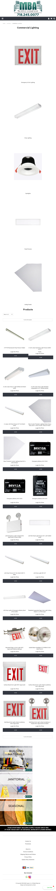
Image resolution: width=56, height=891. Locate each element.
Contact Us (28, 841)
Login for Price (14, 352)
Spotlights (28, 193)
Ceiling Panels (28, 304)
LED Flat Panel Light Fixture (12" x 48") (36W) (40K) (39, 536)
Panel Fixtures (28, 249)
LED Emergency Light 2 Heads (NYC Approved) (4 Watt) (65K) (14, 536)
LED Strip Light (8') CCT (40, 573)
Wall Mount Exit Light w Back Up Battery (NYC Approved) (14, 722)
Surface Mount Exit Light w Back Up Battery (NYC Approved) (40, 685)
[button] (48, 887)
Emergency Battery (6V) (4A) (39, 498)
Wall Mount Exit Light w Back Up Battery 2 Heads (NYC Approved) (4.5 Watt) (39, 722)
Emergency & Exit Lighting (28, 82)
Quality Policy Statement (28, 859)
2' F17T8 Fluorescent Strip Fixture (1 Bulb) (14, 347)
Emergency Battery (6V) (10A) (40, 461)
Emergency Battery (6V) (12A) (14, 498)
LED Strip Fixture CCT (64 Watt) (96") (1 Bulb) (14, 573)
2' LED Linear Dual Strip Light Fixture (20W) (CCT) (40, 348)
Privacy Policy (28, 857)
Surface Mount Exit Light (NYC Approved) (14, 685)
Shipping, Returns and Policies (28, 854)
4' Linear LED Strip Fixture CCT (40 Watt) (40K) (14, 424)
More (15, 355)
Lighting (9, 23)
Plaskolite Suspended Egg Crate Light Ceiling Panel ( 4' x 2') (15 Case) (39, 611)
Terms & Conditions (28, 851)
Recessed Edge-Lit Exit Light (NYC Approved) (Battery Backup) (14, 648)
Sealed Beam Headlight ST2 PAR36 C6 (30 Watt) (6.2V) (40, 648)
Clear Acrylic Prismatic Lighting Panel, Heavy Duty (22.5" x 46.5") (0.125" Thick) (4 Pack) (39, 424)
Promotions (28, 844)
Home (4, 23)
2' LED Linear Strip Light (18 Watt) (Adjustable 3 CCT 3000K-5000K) (39, 387)
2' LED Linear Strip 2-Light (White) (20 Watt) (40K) (14, 387)
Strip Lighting (28, 138)
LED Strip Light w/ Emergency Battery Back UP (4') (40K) (14, 611)
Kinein (34, 885)
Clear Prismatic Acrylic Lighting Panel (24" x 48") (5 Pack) (14, 461)
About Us (28, 849)
